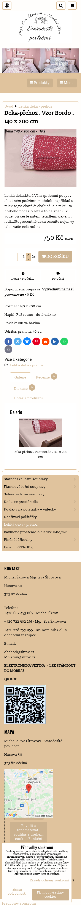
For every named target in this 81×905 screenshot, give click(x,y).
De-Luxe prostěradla (41, 502)
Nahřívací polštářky (20, 517)
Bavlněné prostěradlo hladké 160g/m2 (35, 532)
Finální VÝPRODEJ (19, 547)
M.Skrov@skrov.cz (19, 657)
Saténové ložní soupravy (24, 494)
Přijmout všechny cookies (50, 895)
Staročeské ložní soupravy (41, 479)
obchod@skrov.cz (19, 652)
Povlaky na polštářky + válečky (41, 509)
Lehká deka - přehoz (26, 365)
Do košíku (55, 256)
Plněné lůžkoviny (41, 539)
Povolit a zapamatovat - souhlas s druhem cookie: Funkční (29, 832)
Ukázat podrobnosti (17, 891)
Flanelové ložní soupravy (41, 486)
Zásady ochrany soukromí (49, 880)
